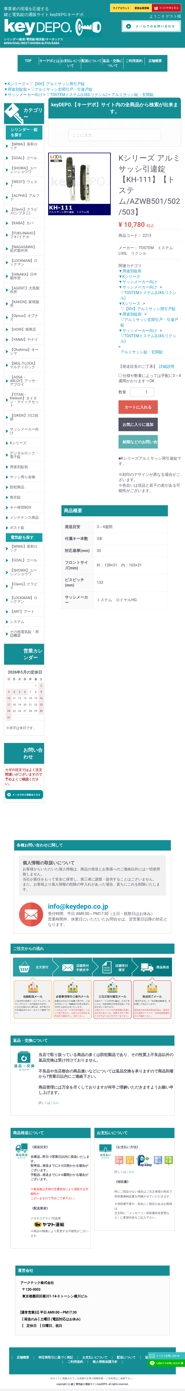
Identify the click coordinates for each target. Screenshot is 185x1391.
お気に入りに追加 (138, 424)
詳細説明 (166, 366)
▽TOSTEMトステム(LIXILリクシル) (76, 94)
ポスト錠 (17, 527)
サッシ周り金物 (22, 477)
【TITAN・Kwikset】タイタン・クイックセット (24, 400)
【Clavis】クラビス (24, 586)
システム (17, 622)
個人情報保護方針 (105, 1362)
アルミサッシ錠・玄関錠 (132, 94)
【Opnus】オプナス (24, 317)
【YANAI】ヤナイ (24, 339)
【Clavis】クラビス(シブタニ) (24, 211)
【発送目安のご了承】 (138, 366)
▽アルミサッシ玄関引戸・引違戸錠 (61, 89)
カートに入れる (138, 407)
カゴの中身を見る (166, 8)
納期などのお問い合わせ (140, 442)
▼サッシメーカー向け (23, 94)
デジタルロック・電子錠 (24, 455)
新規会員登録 (142, 8)
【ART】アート (22, 611)
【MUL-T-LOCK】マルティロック (23, 365)
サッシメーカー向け (24, 431)
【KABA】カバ (21, 223)
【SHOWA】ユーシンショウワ (23, 170)
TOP (28, 61)
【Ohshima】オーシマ (24, 351)
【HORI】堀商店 (23, 329)
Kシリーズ (18, 443)
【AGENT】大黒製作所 (25, 290)
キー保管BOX (20, 507)
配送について (91, 61)
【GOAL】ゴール (23, 158)
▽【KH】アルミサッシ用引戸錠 (57, 84)
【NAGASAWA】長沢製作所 (23, 249)
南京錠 (15, 497)
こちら (54, 1103)
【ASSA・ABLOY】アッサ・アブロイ (24, 381)
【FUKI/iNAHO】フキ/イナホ (23, 235)
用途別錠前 (19, 467)
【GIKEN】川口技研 (24, 417)
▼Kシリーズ (15, 84)
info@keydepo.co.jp (78, 907)
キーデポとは (49, 61)
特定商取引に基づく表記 (56, 1357)
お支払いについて (94, 1357)
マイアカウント (121, 8)
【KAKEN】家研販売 (25, 304)
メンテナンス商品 (24, 517)
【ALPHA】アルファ (25, 197)
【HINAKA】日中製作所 (24, 276)
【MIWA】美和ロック (24, 146)
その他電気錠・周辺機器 (24, 634)
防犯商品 (17, 487)
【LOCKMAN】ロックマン (24, 262)
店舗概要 (155, 61)
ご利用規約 (134, 61)
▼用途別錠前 (15, 89)
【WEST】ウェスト (24, 184)
